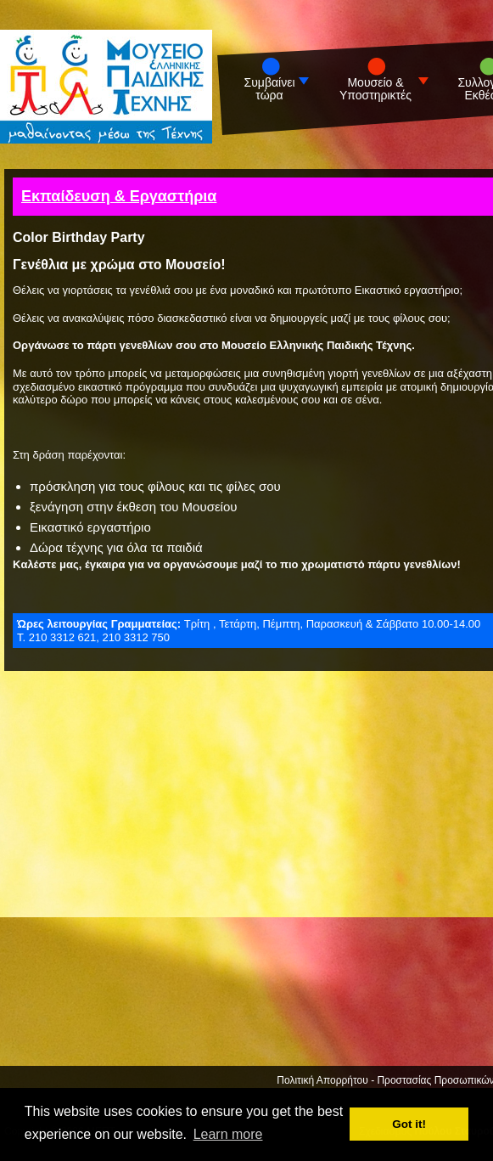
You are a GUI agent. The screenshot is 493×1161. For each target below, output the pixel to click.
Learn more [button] (228, 1134)
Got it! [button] (409, 1124)
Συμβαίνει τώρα (269, 89)
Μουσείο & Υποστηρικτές (375, 89)
